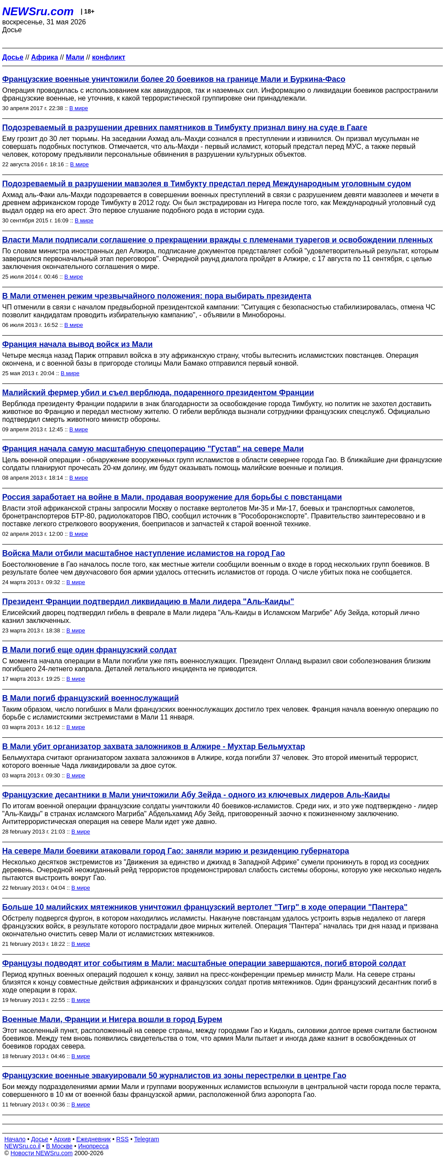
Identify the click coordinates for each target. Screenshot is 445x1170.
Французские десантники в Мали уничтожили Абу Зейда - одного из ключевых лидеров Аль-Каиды (196, 794)
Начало (15, 1139)
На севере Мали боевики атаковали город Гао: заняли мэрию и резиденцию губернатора (175, 851)
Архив (62, 1139)
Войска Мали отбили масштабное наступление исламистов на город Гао (143, 553)
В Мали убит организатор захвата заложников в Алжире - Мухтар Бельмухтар (153, 746)
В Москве (59, 1146)
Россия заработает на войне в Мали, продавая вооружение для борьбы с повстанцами (172, 497)
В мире (79, 108)
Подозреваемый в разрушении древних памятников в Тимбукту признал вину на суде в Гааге (184, 127)
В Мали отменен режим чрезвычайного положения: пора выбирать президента (156, 296)
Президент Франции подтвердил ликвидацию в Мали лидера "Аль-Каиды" (148, 601)
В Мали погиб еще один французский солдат (89, 650)
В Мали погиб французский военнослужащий (90, 698)
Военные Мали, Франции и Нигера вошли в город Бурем (112, 1019)
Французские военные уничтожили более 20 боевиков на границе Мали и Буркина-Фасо (173, 79)
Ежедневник (93, 1139)
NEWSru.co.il (22, 1146)
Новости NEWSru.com (41, 1153)
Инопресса (93, 1146)
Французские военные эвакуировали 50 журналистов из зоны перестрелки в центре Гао (174, 1075)
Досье (39, 1139)
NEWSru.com (38, 11)
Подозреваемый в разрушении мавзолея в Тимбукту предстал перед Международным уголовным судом (206, 183)
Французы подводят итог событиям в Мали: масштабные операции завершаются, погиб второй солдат (204, 963)
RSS (122, 1139)
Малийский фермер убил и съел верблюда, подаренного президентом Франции (158, 392)
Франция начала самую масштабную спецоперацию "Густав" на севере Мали (153, 448)
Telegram (146, 1139)
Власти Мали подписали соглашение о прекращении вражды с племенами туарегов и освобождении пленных (217, 239)
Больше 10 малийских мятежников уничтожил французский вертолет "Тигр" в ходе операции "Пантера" (205, 907)
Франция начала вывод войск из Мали (77, 344)
